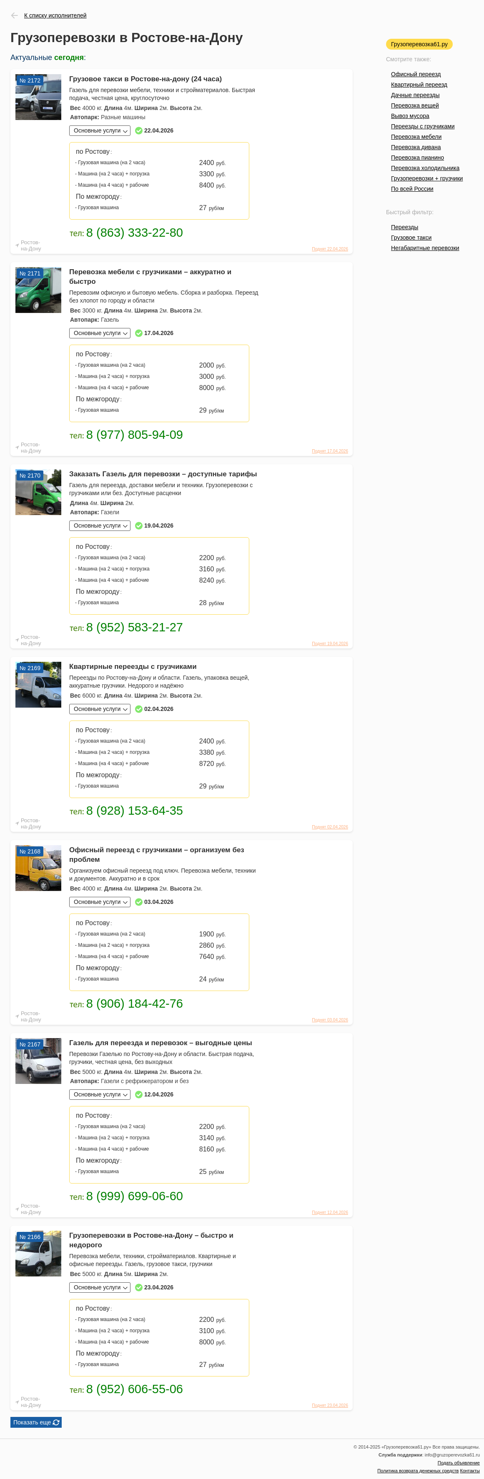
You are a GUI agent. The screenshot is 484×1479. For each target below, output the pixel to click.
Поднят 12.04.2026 (330, 1212)
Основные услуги (97, 130)
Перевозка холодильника (425, 168)
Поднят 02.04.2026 (330, 827)
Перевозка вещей (415, 105)
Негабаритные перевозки (425, 248)
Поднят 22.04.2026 (330, 249)
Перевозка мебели (416, 136)
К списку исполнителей (55, 15)
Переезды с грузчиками (423, 126)
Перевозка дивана (416, 147)
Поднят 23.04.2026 (330, 1405)
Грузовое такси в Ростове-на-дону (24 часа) (145, 79)
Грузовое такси (411, 237)
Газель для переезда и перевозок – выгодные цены (160, 1043)
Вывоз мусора (410, 116)
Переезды (404, 227)
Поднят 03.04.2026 (330, 1020)
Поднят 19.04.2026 (330, 643)
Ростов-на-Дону (31, 245)
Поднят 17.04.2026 (330, 451)
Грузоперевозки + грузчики (427, 178)
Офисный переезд (416, 74)
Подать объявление (459, 1462)
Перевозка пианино (417, 157)
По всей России (412, 188)
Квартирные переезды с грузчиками (133, 667)
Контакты (470, 1470)
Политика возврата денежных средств (418, 1470)
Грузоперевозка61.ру (419, 44)
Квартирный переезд (419, 84)
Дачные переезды (415, 95)
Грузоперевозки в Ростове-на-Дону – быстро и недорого (151, 1240)
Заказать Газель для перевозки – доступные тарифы (163, 474)
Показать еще (32, 1422)
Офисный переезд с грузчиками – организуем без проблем (156, 854)
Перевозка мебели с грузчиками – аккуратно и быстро (150, 276)
